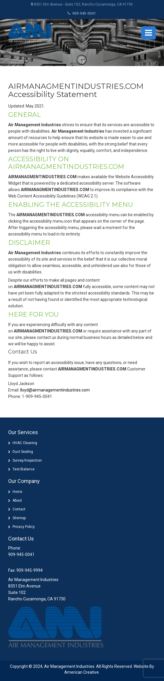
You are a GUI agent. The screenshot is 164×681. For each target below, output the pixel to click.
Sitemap (19, 518)
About (17, 500)
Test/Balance (23, 469)
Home (17, 492)
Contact (19, 509)
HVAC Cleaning (25, 443)
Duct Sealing (23, 452)
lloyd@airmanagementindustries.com (55, 390)
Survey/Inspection (27, 460)
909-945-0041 (82, 13)
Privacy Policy (24, 527)
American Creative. (82, 672)
